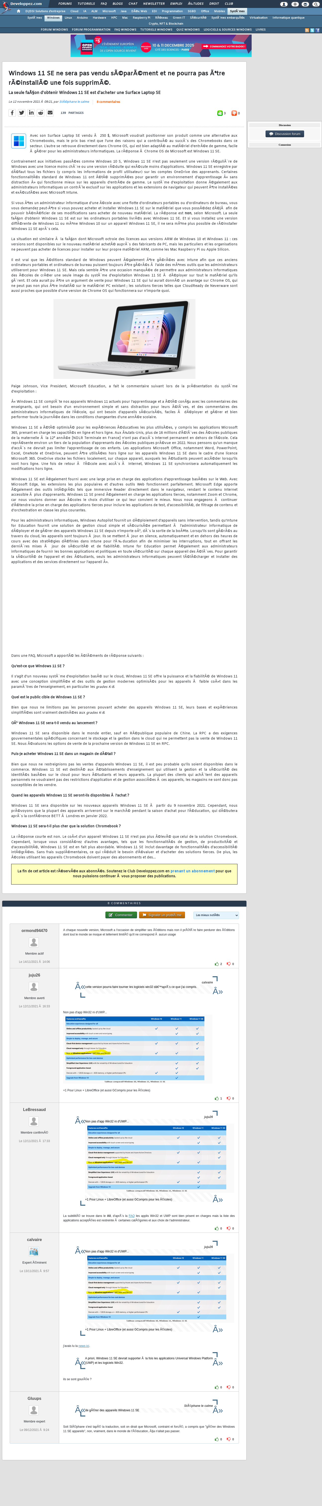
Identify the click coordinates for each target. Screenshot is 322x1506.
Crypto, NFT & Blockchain (166, 24)
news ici (84, 1346)
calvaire (34, 1240)
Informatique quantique (289, 18)
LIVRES (261, 30)
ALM (94, 11)
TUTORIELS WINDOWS (156, 30)
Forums (65, 4)
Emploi (176, 4)
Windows (53, 18)
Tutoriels (86, 4)
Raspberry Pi (141, 18)
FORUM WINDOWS (54, 30)
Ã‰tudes (195, 4)
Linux (68, 18)
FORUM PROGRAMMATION (91, 30)
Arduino (82, 18)
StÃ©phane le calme (74, 102)
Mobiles (219, 11)
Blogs (117, 4)
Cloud (74, 11)
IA (84, 11)
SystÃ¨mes (237, 11)
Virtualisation (259, 18)
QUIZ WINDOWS (188, 30)
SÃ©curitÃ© (198, 18)
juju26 (34, 975)
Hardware (99, 18)
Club (228, 4)
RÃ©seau (161, 18)
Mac (125, 18)
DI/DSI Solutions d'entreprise (45, 11)
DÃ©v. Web (139, 11)
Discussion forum (285, 134)
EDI (154, 11)
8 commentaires (108, 102)
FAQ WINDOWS (125, 30)
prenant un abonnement (193, 871)
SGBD (192, 11)
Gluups (34, 1398)
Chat (133, 4)
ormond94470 (34, 931)
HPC (114, 18)
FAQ (103, 4)
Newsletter (154, 4)
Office (205, 11)
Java (123, 11)
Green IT (179, 18)
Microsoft (109, 11)
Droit (214, 4)
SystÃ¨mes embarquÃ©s (228, 18)
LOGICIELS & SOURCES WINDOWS (228, 30)
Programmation (172, 11)
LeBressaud (34, 1109)
